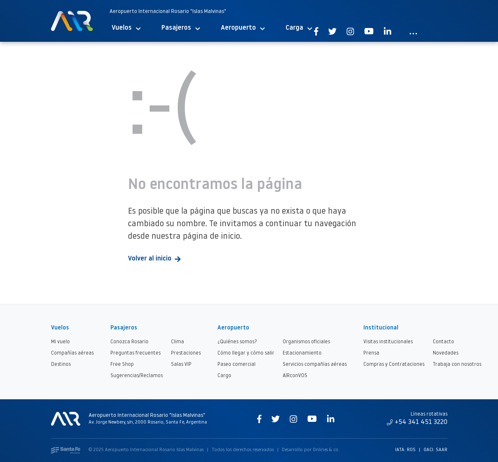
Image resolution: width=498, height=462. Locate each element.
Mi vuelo (60, 342)
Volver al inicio (154, 258)
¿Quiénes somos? (237, 342)
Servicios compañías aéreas (315, 364)
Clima (177, 342)
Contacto (443, 342)
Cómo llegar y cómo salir (245, 353)
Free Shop (122, 364)
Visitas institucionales (388, 342)
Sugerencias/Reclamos (136, 375)
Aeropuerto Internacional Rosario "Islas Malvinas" (168, 11)
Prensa (371, 353)
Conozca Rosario (129, 342)
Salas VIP (181, 364)
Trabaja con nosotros (457, 364)
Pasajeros (180, 28)
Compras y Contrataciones (393, 364)
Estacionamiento (302, 353)
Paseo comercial (236, 364)
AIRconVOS (295, 375)
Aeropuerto (243, 28)
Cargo (224, 375)
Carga (299, 28)
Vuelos (126, 28)
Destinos (61, 364)
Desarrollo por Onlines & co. (311, 450)
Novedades (445, 353)
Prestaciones (186, 353)
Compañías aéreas (72, 353)
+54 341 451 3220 (417, 422)
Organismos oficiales (306, 342)
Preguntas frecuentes (135, 353)
